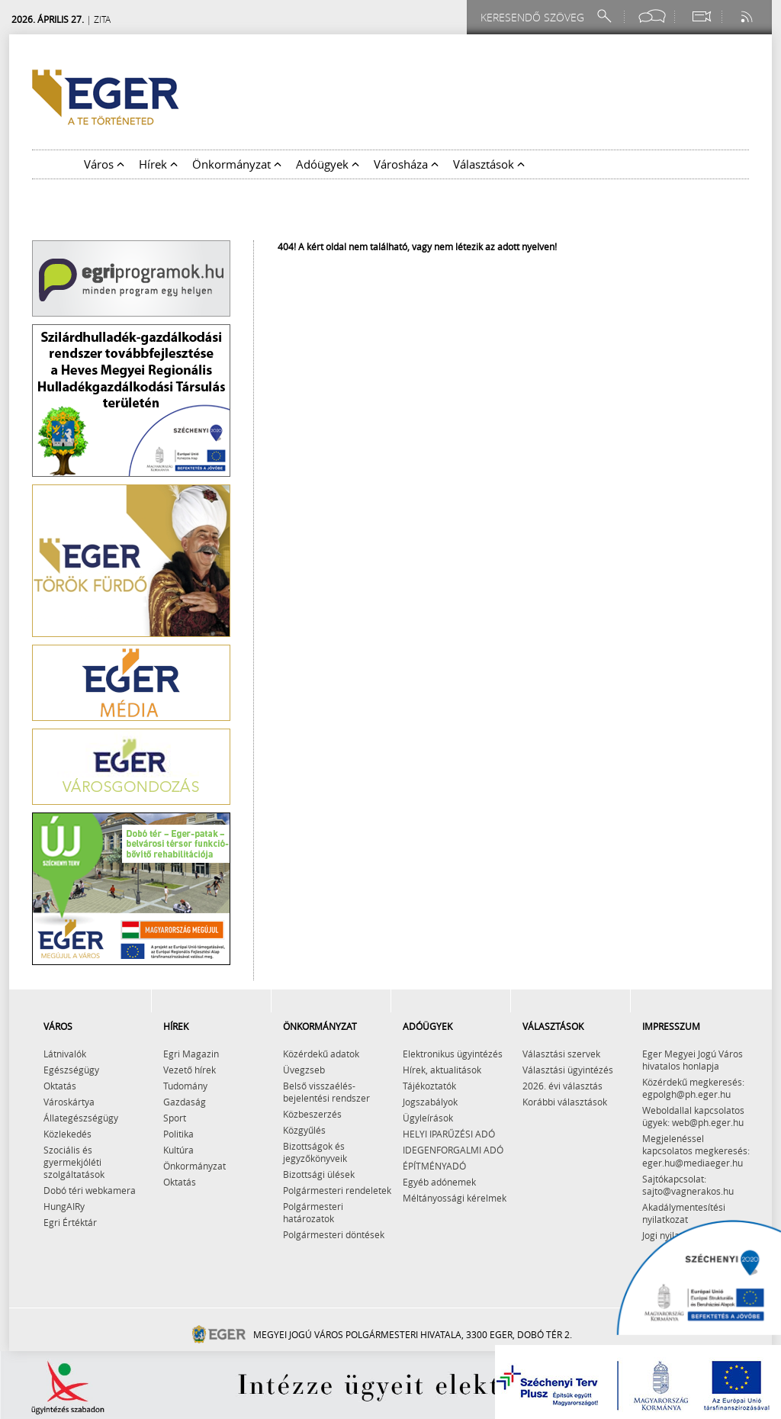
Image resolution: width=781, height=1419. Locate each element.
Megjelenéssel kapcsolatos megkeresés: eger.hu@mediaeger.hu (696, 1150)
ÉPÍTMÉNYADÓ (434, 1166)
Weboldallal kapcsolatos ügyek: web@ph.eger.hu (693, 1116)
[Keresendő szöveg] (534, 17)
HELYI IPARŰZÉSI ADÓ (449, 1134)
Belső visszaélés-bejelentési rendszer (326, 1092)
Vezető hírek (189, 1069)
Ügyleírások (428, 1118)
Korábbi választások (564, 1102)
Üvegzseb (304, 1069)
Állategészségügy (80, 1118)
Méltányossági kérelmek (454, 1198)
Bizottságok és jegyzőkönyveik (315, 1152)
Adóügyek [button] (327, 164)
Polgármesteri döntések (333, 1234)
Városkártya (69, 1102)
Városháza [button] (406, 164)
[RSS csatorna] (748, 16)
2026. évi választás (562, 1086)
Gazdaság (184, 1102)
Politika (178, 1134)
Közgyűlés (304, 1130)
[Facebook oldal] (652, 16)
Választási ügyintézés (567, 1069)
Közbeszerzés (312, 1114)
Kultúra (178, 1150)
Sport (174, 1118)
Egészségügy (71, 1069)
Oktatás (59, 1086)
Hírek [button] (158, 164)
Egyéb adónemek (439, 1182)
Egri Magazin (191, 1053)
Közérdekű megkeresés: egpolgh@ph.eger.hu (693, 1088)
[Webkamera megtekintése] (701, 16)
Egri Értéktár (70, 1222)
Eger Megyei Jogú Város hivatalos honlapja (692, 1059)
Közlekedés (67, 1134)
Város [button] (104, 164)
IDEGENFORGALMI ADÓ (453, 1150)
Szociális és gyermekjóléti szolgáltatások (73, 1162)
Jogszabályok (430, 1102)
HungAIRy (64, 1206)
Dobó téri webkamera (89, 1190)
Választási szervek (561, 1053)
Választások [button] (489, 164)
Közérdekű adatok (321, 1053)
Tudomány (185, 1086)
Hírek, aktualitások (442, 1069)
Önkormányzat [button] (236, 164)
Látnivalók (64, 1053)
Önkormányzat (194, 1166)
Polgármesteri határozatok (313, 1212)
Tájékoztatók (429, 1086)
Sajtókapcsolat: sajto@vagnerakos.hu (688, 1185)
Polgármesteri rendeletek (337, 1190)
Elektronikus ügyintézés (453, 1053)
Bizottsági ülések (319, 1174)
